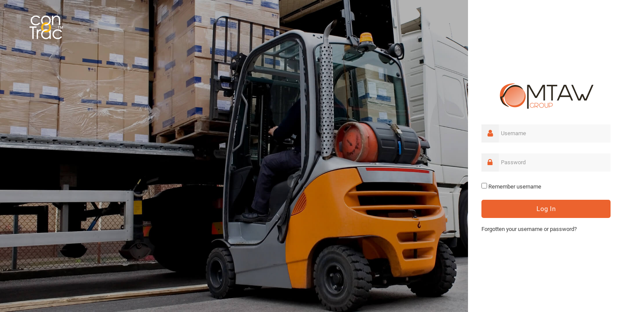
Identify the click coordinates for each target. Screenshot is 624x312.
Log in (546, 209)
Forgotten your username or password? (529, 229)
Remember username (514, 186)
